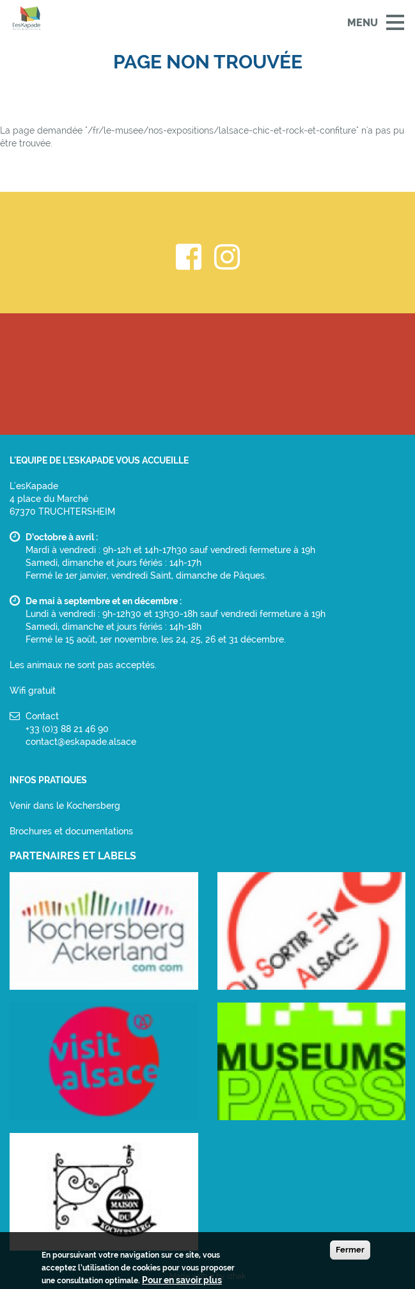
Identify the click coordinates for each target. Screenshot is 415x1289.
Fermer (350, 1252)
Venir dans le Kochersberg (65, 806)
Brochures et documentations (71, 831)
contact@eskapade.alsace (81, 742)
